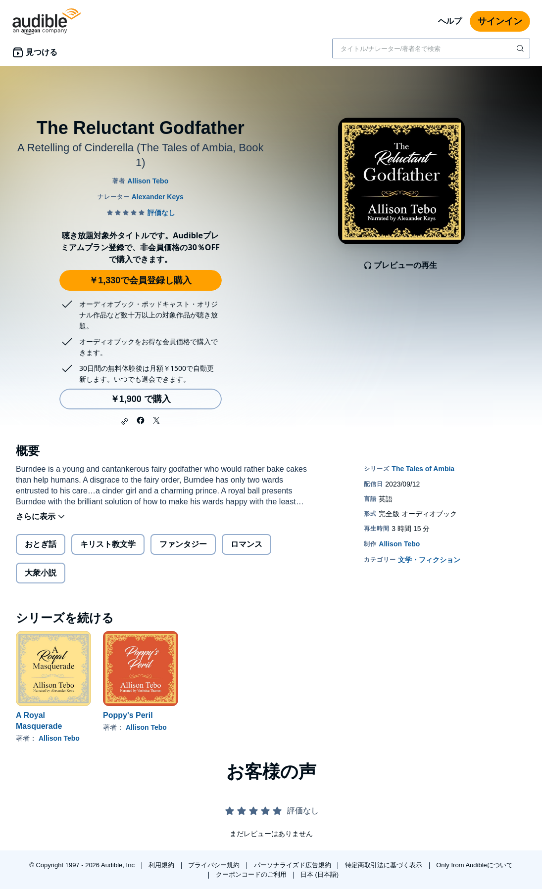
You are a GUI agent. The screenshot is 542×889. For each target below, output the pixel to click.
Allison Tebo (59, 738)
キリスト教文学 (108, 544)
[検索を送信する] (521, 48)
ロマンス (246, 544)
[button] (125, 421)
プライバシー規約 (215, 865)
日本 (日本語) (319, 874)
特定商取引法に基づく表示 (384, 865)
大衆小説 (40, 573)
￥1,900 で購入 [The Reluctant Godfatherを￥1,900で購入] (140, 399)
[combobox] (431, 48)
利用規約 (162, 865)
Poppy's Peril (128, 715)
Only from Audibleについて (474, 865)
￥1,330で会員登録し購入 (140, 280)
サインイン (500, 21)
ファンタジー (183, 544)
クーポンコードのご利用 (252, 874)
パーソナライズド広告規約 (293, 865)
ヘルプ (450, 21)
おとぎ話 (40, 544)
